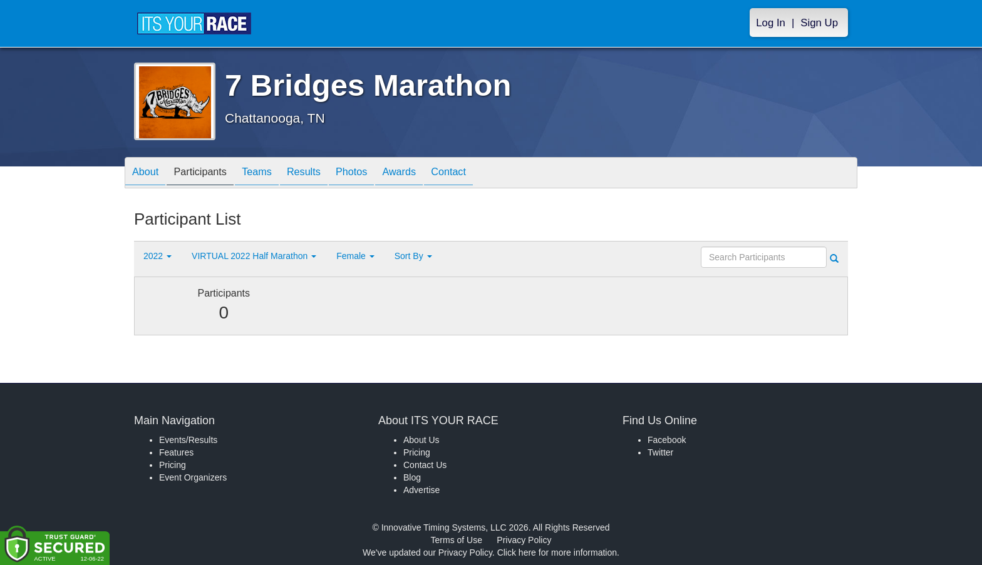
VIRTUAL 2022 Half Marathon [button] (254, 256)
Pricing (172, 465)
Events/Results (188, 440)
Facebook (667, 440)
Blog (412, 477)
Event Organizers (193, 477)
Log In (770, 23)
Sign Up (819, 23)
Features (176, 452)
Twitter (660, 452)
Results (325, 174)
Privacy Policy (524, 540)
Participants (209, 174)
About (148, 174)
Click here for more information (557, 552)
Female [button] (355, 256)
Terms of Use (456, 540)
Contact (489, 174)
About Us (421, 440)
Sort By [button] (413, 256)
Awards (433, 174)
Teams (272, 174)
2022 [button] (157, 256)
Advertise (421, 490)
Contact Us (425, 465)
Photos (379, 174)
